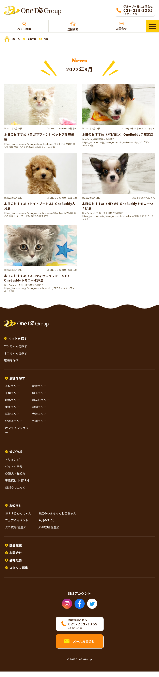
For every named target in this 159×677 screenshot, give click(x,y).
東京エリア (12, 410)
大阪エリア (39, 418)
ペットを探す (18, 341)
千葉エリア (12, 396)
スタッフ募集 (19, 572)
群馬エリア (12, 404)
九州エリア (39, 424)
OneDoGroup (84, 664)
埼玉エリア (39, 396)
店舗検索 (72, 26)
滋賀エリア (12, 418)
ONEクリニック (15, 491)
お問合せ (121, 26)
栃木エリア (39, 390)
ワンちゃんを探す (15, 350)
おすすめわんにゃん (18, 517)
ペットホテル (13, 470)
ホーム (16, 39)
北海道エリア (13, 424)
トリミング (12, 463)
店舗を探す (11, 363)
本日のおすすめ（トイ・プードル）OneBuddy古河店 (40, 208)
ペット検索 (24, 26)
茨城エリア (12, 390)
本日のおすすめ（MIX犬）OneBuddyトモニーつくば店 (118, 208)
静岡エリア (39, 410)
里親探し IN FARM (17, 484)
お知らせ (16, 509)
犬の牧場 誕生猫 (48, 531)
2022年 (32, 39)
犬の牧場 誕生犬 (15, 531)
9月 (46, 39)
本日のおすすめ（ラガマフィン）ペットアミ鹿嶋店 (40, 136)
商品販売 (16, 549)
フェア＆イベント (16, 524)
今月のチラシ (47, 524)
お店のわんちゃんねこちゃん (57, 517)
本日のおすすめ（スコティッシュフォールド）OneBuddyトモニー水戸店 (39, 280)
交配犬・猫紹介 (15, 477)
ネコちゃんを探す (15, 356)
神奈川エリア (41, 404)
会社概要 (16, 564)
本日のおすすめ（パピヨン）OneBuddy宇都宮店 (118, 136)
